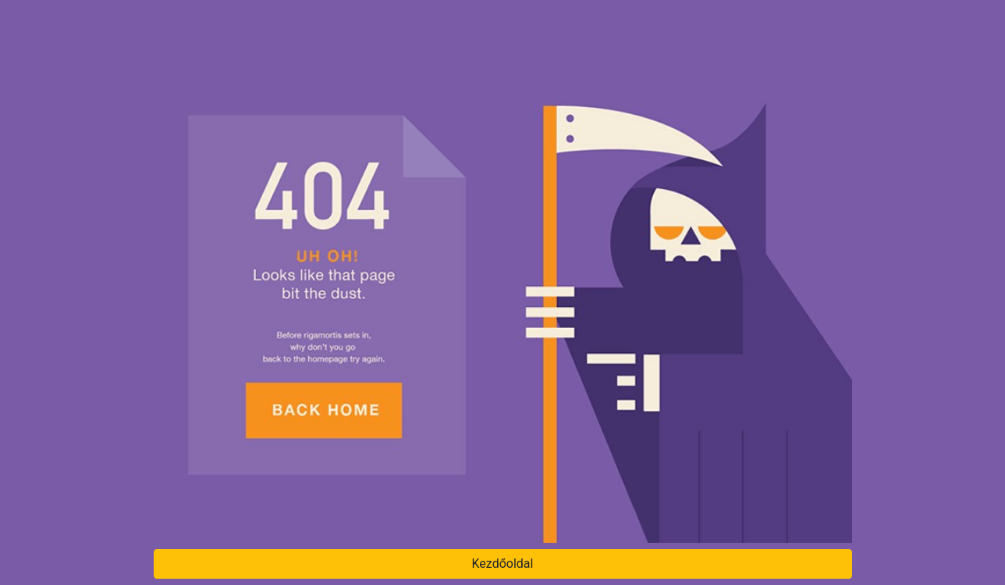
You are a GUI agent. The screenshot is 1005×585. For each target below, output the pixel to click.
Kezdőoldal (503, 563)
